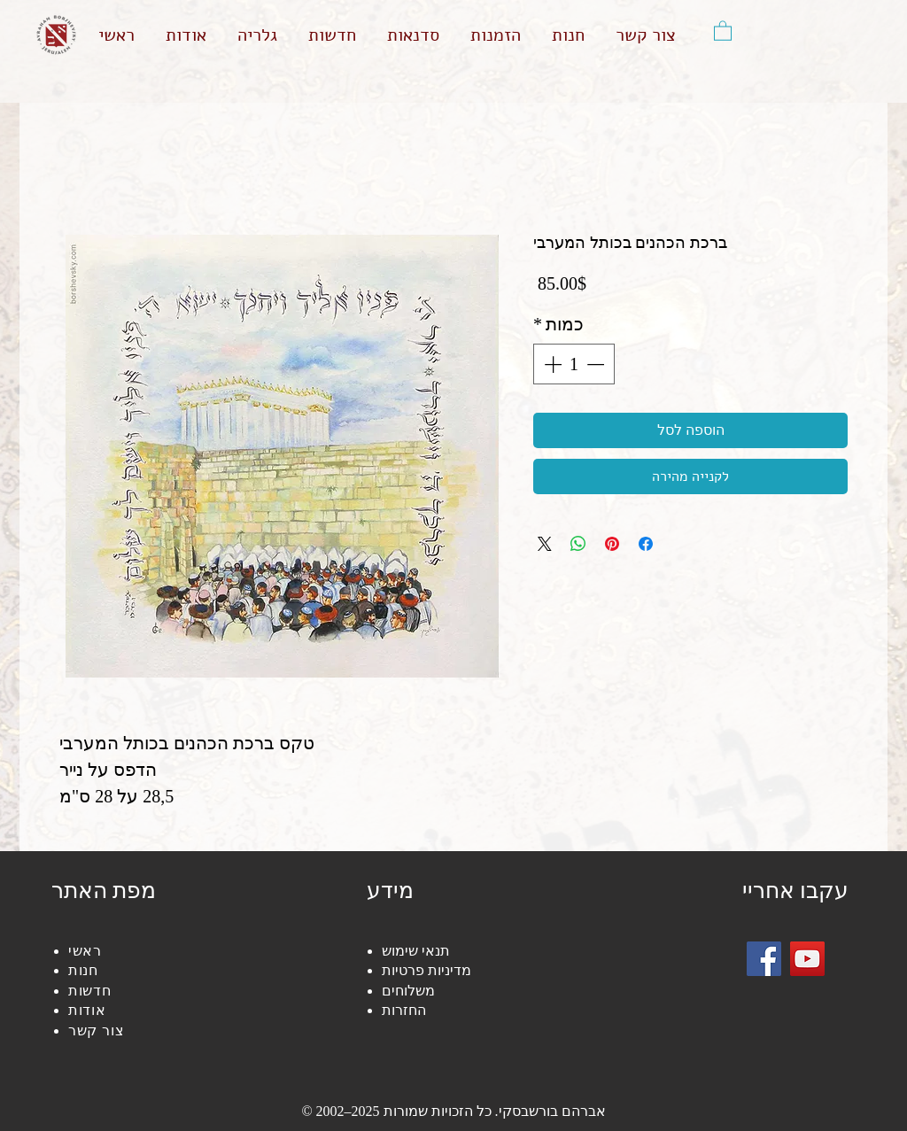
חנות (83, 970)
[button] (723, 30)
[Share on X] (544, 543)
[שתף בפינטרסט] (612, 543)
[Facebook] (764, 958)
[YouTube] (807, 958)
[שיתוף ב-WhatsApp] (578, 543)
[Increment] (551, 364)
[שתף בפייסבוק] (645, 543)
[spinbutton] (574, 364)
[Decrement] (597, 364)
